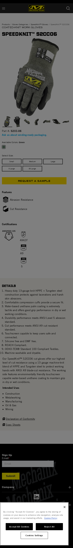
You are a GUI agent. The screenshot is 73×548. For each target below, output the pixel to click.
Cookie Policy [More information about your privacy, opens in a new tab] (50, 518)
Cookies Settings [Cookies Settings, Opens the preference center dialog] (34, 535)
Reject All (49, 526)
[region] (34, 523)
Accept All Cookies (19, 526)
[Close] (64, 507)
